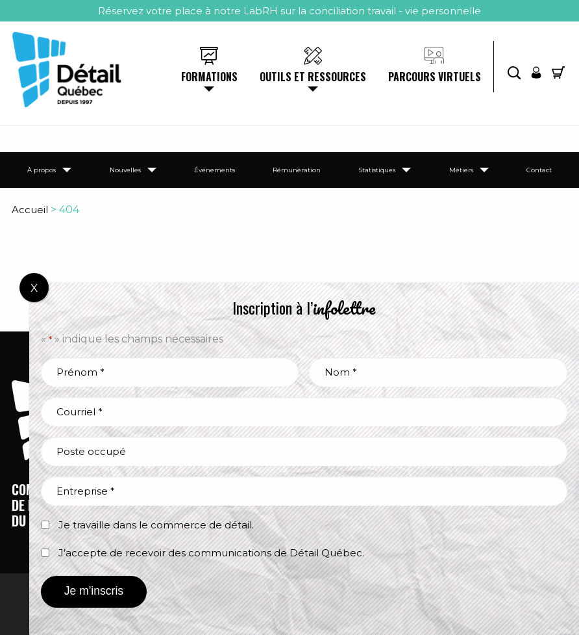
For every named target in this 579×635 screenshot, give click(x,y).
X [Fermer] (34, 287)
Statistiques (376, 170)
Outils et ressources (313, 76)
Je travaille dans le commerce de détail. (156, 525)
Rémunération (297, 170)
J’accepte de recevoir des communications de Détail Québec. (211, 553)
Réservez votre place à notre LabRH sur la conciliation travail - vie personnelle (289, 11)
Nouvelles (125, 170)
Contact (539, 170)
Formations (209, 76)
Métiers (461, 170)
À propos (41, 170)
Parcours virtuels (434, 76)
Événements (214, 170)
